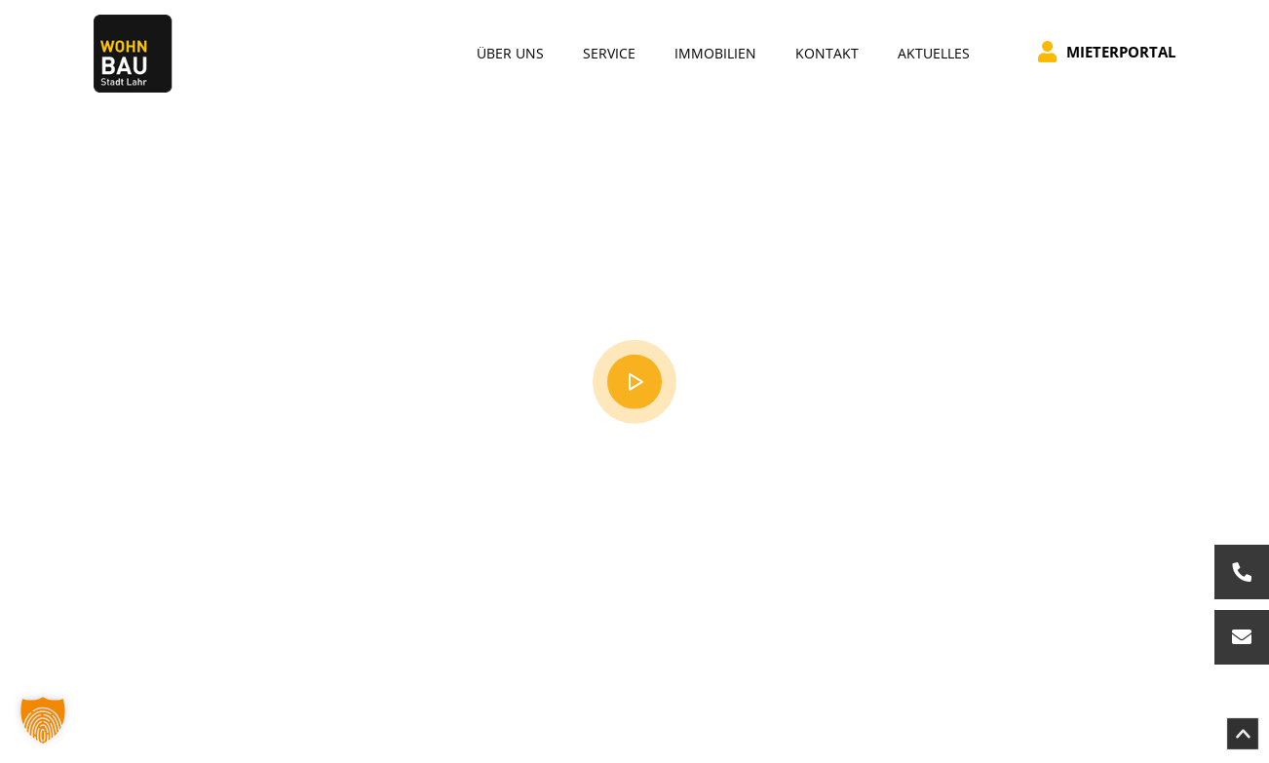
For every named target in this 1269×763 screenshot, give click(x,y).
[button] (43, 720)
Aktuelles (934, 53)
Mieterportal (1106, 51)
